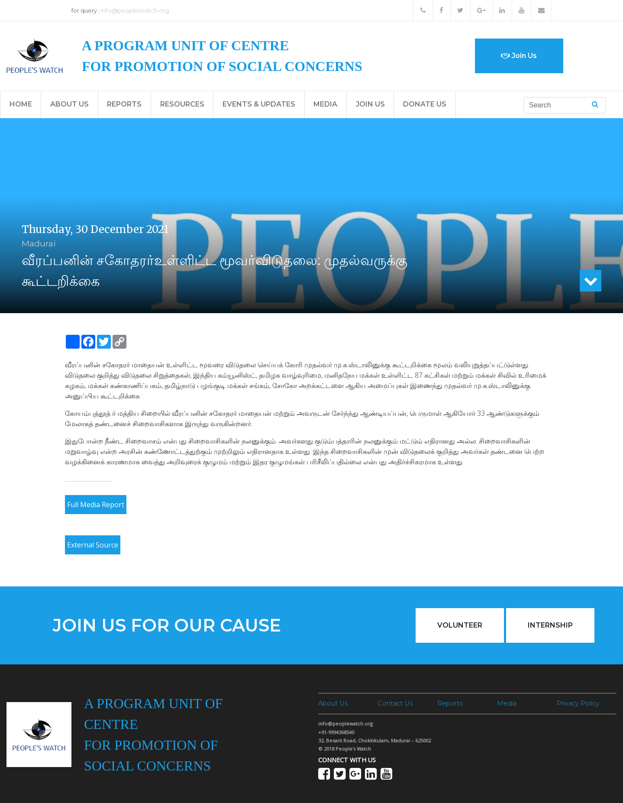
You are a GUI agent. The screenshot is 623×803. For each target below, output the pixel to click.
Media (325, 104)
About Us (69, 104)
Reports (124, 104)
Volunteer (459, 625)
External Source (92, 545)
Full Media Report (95, 504)
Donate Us (424, 104)
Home (21, 104)
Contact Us (395, 703)
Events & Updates (259, 104)
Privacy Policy (578, 703)
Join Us (519, 56)
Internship (550, 625)
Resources (182, 104)
